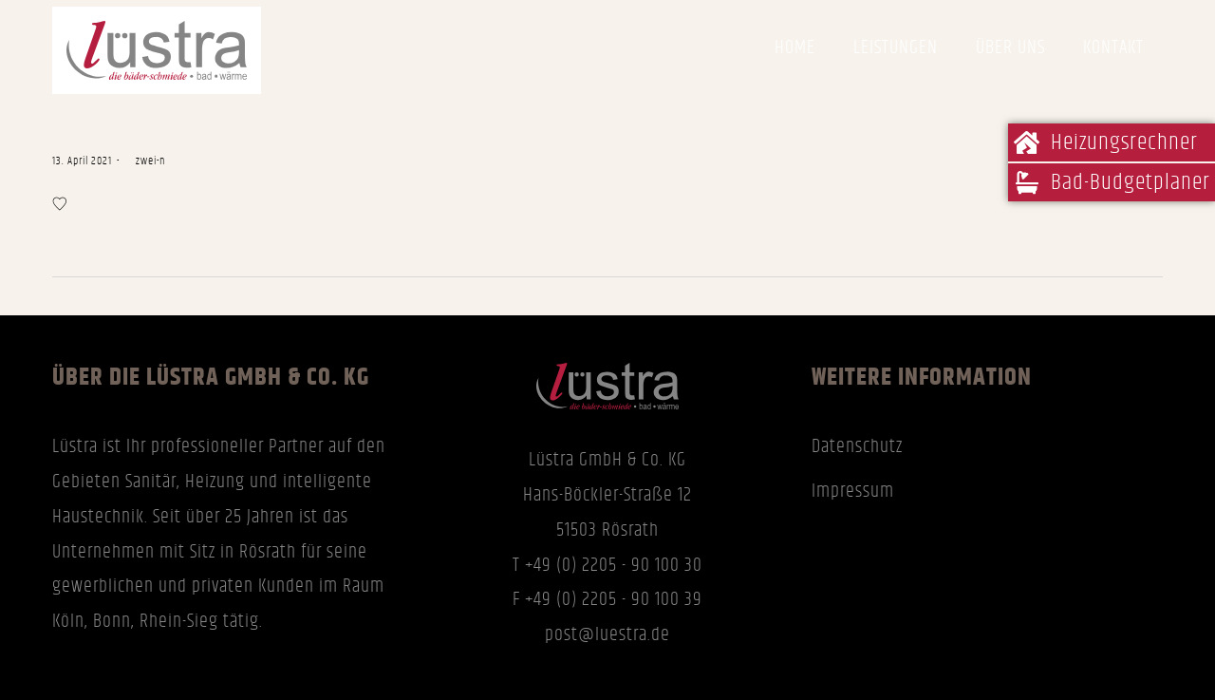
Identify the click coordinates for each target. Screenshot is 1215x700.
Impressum (853, 491)
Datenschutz (857, 446)
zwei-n (144, 160)
